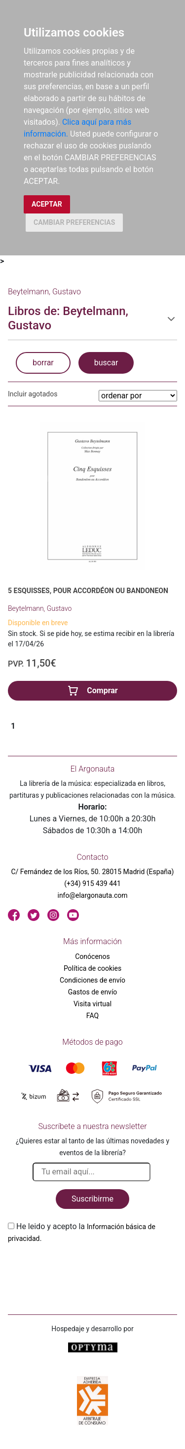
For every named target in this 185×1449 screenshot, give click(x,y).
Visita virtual (92, 1004)
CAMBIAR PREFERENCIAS (74, 222)
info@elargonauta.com (92, 895)
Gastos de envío (92, 992)
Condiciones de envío (92, 980)
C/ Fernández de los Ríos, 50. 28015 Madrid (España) (92, 872)
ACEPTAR (47, 204)
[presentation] (83, 1267)
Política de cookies (92, 968)
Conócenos (92, 956)
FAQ (92, 1016)
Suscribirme (92, 1198)
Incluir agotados (32, 394)
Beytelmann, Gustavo (40, 608)
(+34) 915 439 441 (92, 883)
